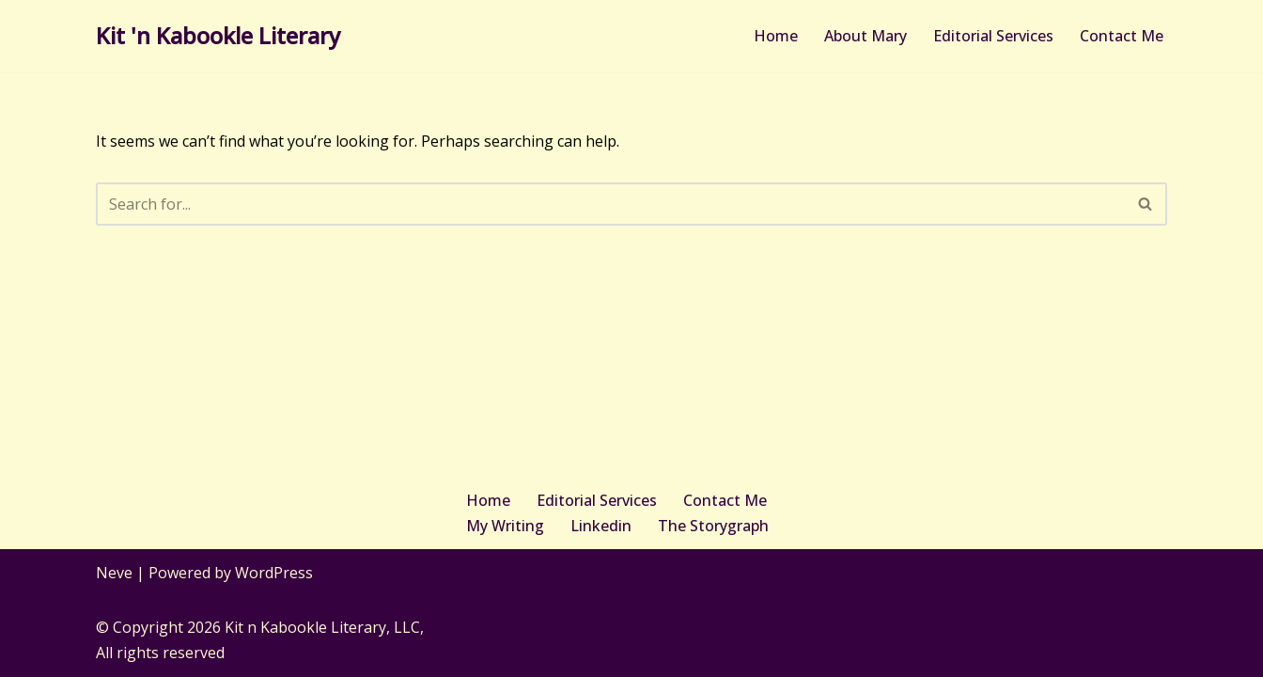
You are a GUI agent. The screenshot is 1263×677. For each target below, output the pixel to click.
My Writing (505, 525)
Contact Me (1121, 35)
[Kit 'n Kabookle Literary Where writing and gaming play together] (218, 36)
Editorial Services (993, 35)
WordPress (274, 572)
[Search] (610, 204)
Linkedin (601, 525)
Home (776, 35)
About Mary (865, 35)
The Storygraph (713, 525)
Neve (114, 572)
